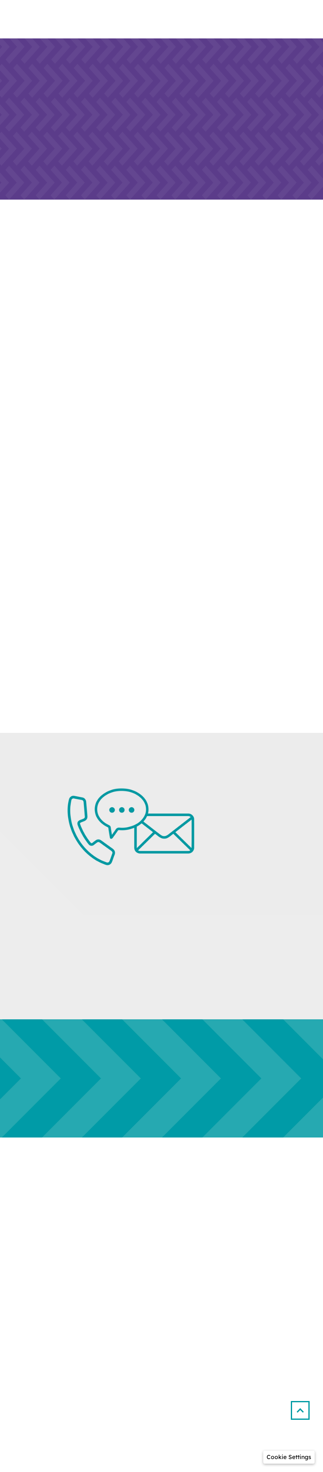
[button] (304, 1407)
